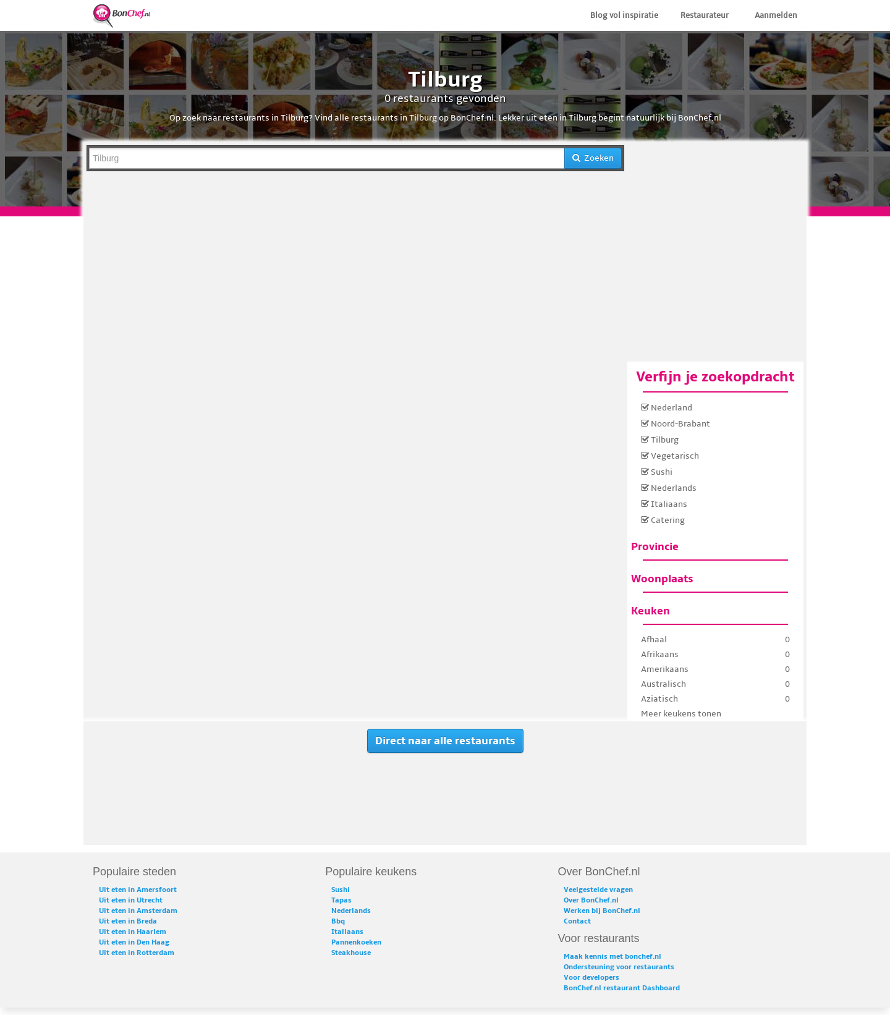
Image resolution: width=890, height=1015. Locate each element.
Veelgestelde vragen (598, 889)
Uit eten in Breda (128, 921)
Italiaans (664, 504)
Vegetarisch (670, 456)
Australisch (663, 684)
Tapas (341, 900)
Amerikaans (665, 669)
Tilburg (660, 440)
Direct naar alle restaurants (445, 740)
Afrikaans (660, 654)
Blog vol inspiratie (624, 15)
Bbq (338, 921)
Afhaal (654, 639)
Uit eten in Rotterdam (136, 953)
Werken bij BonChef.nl (602, 910)
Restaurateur (704, 15)
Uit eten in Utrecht (131, 900)
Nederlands (669, 488)
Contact (577, 921)
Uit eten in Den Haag (134, 942)
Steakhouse (351, 953)
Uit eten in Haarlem (132, 931)
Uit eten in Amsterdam (138, 910)
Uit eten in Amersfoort (138, 889)
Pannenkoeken (356, 942)
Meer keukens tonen (681, 713)
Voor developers (591, 977)
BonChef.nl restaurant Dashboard (622, 988)
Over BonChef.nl (591, 900)
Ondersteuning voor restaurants (619, 967)
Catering (663, 520)
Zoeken (593, 158)
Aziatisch (659, 699)
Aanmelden (776, 15)
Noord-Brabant (675, 423)
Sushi (656, 472)
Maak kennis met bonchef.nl (612, 956)
